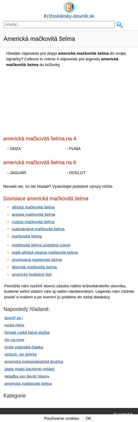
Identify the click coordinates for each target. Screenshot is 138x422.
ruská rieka (14, 325)
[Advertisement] (39, 100)
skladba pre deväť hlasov (27, 376)
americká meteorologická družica (34, 361)
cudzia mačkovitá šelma (33, 222)
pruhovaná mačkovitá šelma (37, 260)
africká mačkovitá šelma (33, 207)
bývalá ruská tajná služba (27, 332)
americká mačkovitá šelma (28, 383)
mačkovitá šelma (27, 236)
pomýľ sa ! (14, 318)
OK (88, 418)
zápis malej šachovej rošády (30, 369)
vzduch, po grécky (21, 354)
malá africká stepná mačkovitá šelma (45, 252)
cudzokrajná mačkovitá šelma (38, 229)
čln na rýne (14, 340)
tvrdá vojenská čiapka (24, 347)
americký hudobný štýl (32, 274)
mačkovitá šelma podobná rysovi (41, 245)
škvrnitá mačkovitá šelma (34, 267)
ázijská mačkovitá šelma (33, 214)
